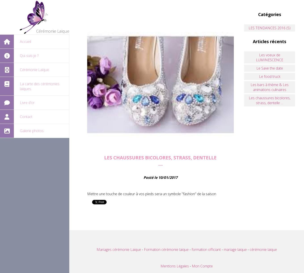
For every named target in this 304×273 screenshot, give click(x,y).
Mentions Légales (174, 266)
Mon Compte (202, 266)
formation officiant (206, 249)
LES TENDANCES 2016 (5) (270, 27)
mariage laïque (236, 249)
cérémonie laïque (263, 249)
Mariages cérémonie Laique (119, 249)
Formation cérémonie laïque (166, 249)
